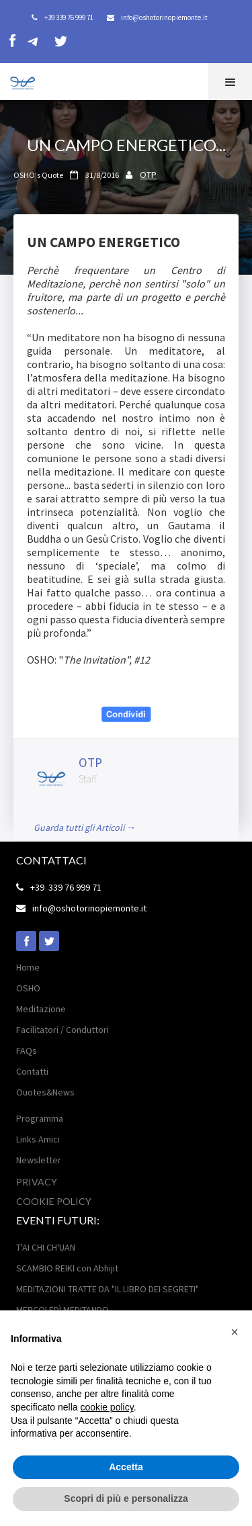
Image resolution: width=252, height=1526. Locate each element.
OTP (148, 175)
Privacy (36, 1181)
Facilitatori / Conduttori (62, 1030)
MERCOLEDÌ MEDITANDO (62, 1310)
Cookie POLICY (53, 1201)
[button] (230, 81)
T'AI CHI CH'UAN (45, 1247)
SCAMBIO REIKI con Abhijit (67, 1268)
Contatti (32, 1071)
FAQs (26, 1050)
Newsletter (38, 1160)
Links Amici (38, 1139)
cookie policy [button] (107, 1407)
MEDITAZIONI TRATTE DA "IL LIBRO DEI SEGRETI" (107, 1289)
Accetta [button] (126, 1467)
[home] (18, 80)
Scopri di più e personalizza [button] (125, 1498)
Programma (39, 1118)
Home (28, 967)
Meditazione (41, 1009)
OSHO (28, 988)
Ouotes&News (45, 1092)
